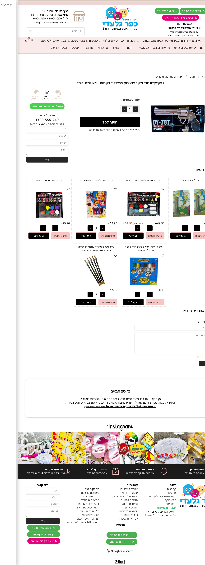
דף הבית (192, 40)
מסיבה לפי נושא (32, 40)
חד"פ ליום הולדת (72, 500)
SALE (98, 47)
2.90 (191, 223)
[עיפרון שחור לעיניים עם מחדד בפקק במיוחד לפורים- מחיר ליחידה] (79, 286)
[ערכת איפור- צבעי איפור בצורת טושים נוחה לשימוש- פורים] (126, 286)
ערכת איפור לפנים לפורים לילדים (78, 180)
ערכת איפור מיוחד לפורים (31, 180)
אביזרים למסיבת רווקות (107, 496)
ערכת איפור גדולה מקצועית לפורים (126, 180)
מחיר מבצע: (120, 223)
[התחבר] (14, 40)
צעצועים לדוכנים (73, 492)
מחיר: (119, 100)
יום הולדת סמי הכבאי (70, 518)
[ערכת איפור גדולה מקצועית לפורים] (126, 220)
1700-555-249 (29, 119)
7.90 (97, 290)
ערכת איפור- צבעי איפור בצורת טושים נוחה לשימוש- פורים (126, 248)
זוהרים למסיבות (162, 40)
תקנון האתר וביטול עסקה (145, 496)
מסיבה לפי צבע (52, 40)
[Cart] (8, 40)
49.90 (143, 223)
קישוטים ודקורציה (73, 40)
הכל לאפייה (126, 47)
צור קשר (71, 47)
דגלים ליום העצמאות (70, 504)
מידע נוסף (84, 47)
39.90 (111, 223)
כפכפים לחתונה (111, 515)
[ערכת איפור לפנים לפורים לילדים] (79, 220)
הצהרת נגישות (148, 508)
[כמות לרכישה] (112, 109)
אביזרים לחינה (112, 504)
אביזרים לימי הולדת (96, 40)
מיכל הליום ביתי (73, 515)
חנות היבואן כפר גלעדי (69, 507)
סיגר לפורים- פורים (173, 180)
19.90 (112, 99)
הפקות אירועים (41, 47)
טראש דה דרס (112, 492)
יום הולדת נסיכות (111, 518)
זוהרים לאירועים (111, 489)
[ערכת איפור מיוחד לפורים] (31, 220)
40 (145, 290)
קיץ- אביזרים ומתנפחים (138, 40)
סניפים (56, 47)
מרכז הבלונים (190, 47)
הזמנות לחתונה (111, 500)
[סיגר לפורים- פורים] (173, 216)
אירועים (178, 40)
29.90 (48, 223)
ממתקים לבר (74, 489)
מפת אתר (153, 504)
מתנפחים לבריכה (72, 496)
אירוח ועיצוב (144, 47)
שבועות (116, 40)
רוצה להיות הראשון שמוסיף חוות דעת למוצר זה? (96, 130)
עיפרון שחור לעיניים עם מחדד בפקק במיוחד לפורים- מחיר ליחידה (79, 248)
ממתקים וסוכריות (168, 47)
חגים (111, 47)
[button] (163, 235)
